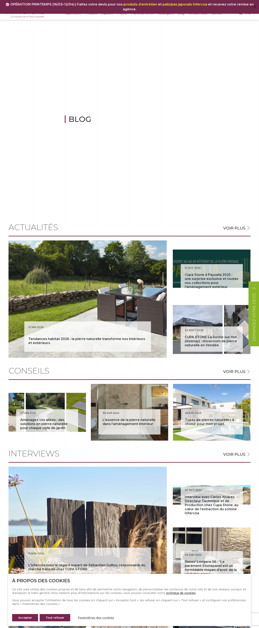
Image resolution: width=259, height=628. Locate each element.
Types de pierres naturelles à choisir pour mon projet (209, 422)
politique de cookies (181, 593)
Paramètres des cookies (96, 617)
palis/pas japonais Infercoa (184, 4)
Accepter (25, 617)
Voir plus (234, 228)
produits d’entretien (140, 4)
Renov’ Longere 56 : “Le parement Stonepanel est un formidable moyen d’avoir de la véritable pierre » (211, 568)
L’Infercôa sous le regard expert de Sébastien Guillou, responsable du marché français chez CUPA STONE (86, 567)
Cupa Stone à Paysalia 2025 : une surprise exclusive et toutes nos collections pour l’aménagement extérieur (211, 281)
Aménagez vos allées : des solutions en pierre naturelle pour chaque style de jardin (43, 424)
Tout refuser (55, 617)
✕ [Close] (254, 7)
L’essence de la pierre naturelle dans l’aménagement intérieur (129, 422)
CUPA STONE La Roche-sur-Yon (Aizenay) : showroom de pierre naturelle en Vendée (211, 341)
